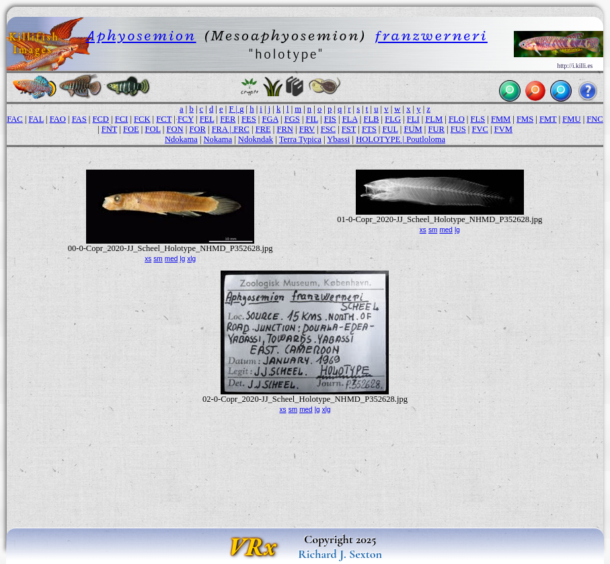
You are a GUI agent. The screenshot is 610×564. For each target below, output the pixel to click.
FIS (330, 119)
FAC (14, 119)
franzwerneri (431, 35)
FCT (163, 119)
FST (349, 129)
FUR (436, 129)
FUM (413, 129)
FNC (594, 119)
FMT (548, 119)
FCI (121, 119)
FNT (109, 129)
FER (227, 119)
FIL (312, 119)
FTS (369, 129)
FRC (241, 129)
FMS (525, 119)
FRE (263, 129)
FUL (389, 129)
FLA (350, 119)
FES (248, 119)
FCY (186, 119)
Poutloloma (425, 139)
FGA (270, 119)
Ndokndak (255, 139)
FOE (131, 129)
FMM (500, 119)
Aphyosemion (141, 35)
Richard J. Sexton (340, 554)
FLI (413, 119)
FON (175, 129)
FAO (58, 119)
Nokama (218, 139)
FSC (328, 129)
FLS (478, 119)
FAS (79, 119)
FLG (393, 119)
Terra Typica (300, 139)
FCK (142, 119)
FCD (101, 119)
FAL (36, 119)
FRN (284, 129)
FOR (197, 129)
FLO (457, 119)
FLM (434, 119)
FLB (371, 119)
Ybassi (338, 139)
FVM (503, 129)
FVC (480, 129)
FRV (307, 129)
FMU (571, 119)
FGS (292, 119)
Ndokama (181, 139)
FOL (152, 129)
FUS (458, 129)
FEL (207, 119)
